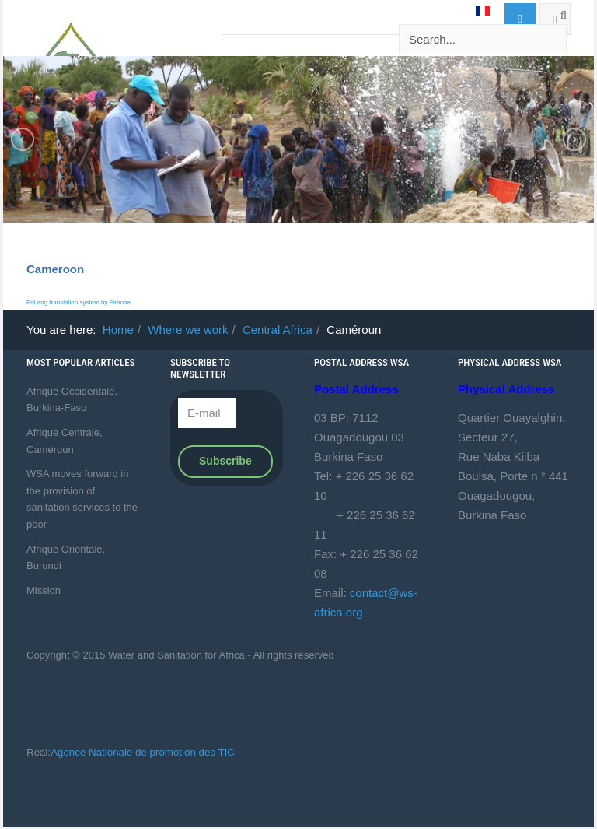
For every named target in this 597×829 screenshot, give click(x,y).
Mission (43, 590)
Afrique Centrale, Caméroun (64, 441)
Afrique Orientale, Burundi (65, 557)
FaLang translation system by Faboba (78, 302)
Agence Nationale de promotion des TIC (143, 752)
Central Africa (277, 329)
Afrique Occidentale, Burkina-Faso (71, 399)
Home (118, 329)
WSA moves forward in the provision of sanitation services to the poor (82, 499)
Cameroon (55, 269)
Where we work (188, 329)
